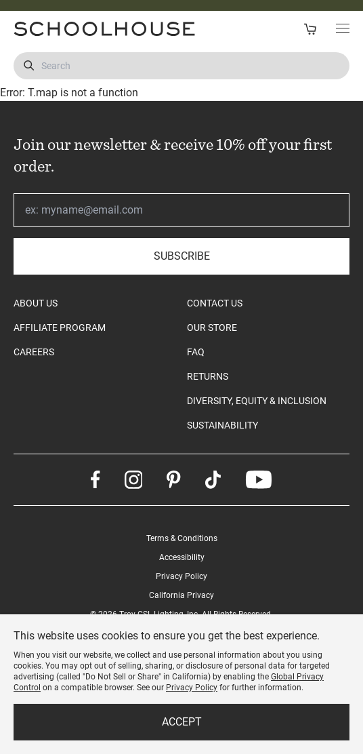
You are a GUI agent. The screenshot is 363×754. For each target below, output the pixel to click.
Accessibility (182, 557)
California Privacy (181, 595)
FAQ (196, 351)
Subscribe (182, 256)
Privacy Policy (181, 576)
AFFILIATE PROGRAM (60, 327)
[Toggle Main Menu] (342, 29)
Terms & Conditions (181, 538)
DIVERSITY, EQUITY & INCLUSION (256, 400)
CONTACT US (214, 303)
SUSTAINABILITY (222, 425)
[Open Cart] (310, 29)
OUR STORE (212, 327)
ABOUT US (36, 303)
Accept (182, 721)
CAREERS (34, 351)
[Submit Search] (29, 65)
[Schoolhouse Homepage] (93, 29)
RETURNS (207, 376)
